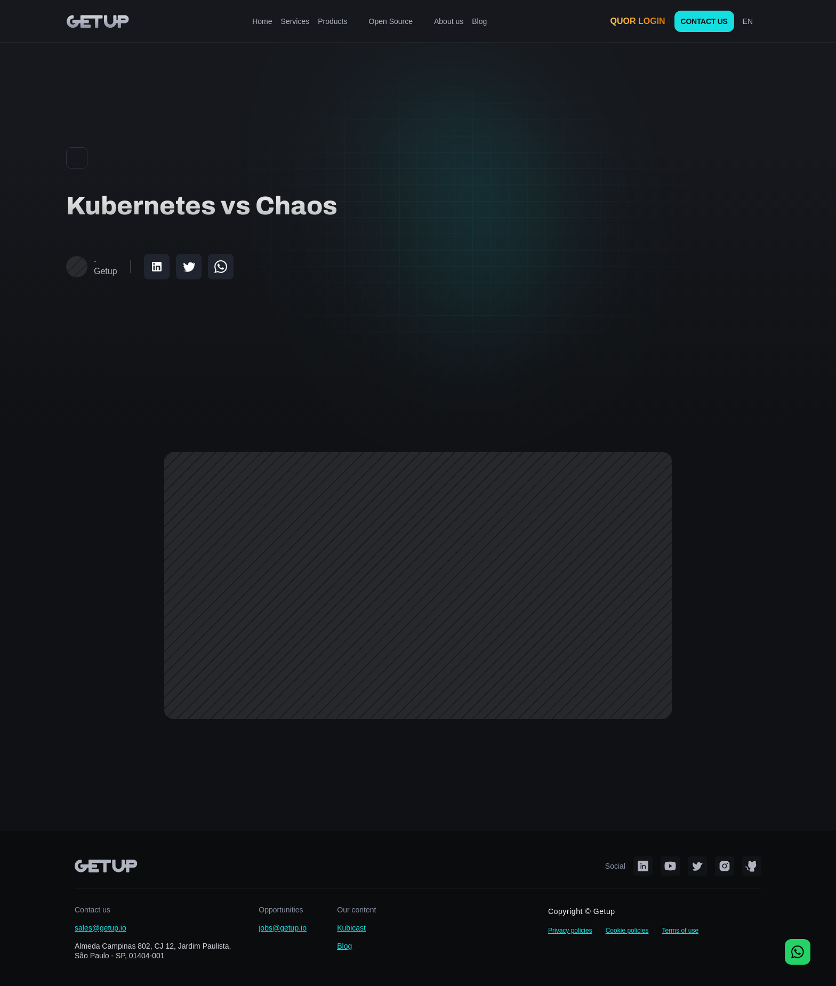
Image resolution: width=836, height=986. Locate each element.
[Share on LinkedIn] (157, 266)
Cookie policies (627, 930)
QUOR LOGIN (637, 21)
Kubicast (351, 928)
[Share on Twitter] (189, 266)
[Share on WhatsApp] (221, 266)
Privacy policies (570, 930)
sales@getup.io (100, 928)
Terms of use (680, 930)
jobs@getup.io (283, 928)
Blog (344, 946)
